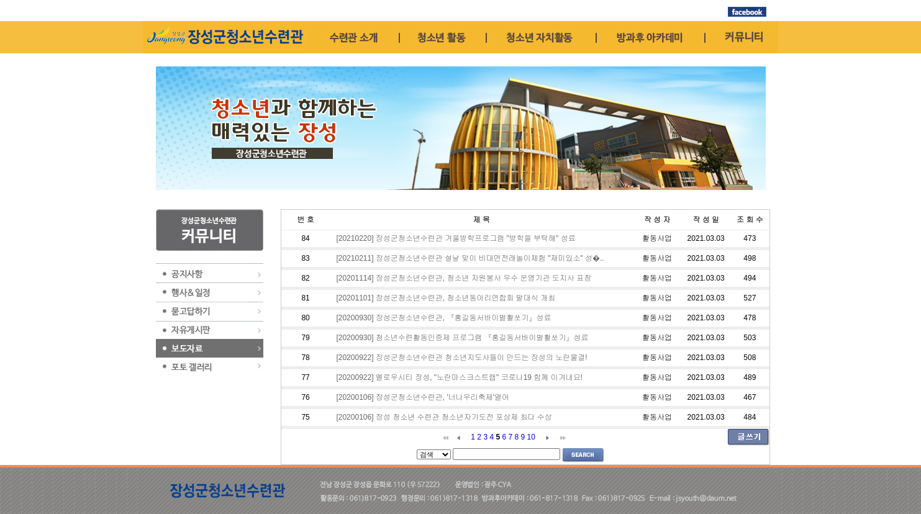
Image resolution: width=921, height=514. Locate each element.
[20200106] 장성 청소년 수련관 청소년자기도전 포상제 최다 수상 (443, 417)
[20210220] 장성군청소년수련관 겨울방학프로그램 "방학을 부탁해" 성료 (455, 238)
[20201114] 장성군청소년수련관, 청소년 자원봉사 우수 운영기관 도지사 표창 (463, 278)
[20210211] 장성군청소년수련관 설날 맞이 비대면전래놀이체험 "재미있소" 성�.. (470, 258)
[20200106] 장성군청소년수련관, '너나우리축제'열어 (422, 397)
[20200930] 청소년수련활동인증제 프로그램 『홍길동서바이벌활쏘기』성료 (462, 337)
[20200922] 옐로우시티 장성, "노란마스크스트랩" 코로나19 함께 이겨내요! (459, 377)
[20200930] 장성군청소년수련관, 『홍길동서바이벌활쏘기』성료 (443, 317)
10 (531, 437)
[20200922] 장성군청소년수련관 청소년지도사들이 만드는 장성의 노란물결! (461, 357)
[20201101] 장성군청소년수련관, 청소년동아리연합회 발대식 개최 (445, 298)
